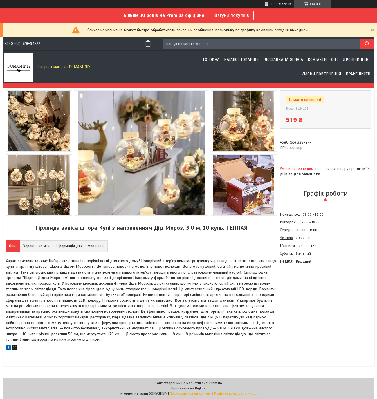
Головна (211, 59)
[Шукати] (367, 44)
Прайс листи (358, 74)
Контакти (317, 59)
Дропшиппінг (356, 59)
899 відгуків (281, 4)
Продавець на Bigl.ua (188, 388)
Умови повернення (321, 74)
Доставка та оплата (283, 59)
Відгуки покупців (231, 15)
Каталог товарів (240, 59)
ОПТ (334, 59)
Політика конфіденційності (236, 393)
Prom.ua (215, 383)
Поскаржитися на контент (191, 393)
